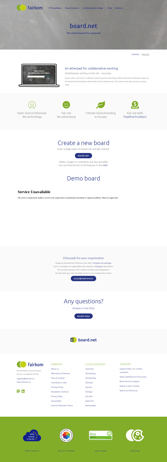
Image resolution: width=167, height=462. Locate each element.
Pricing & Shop (57, 387)
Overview (89, 368)
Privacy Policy (56, 396)
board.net (89, 400)
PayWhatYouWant (135, 116)
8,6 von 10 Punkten (66, 450)
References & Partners (60, 373)
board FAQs (83, 316)
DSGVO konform (32, 450)
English (145, 54)
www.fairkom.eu (24, 381)
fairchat (88, 387)
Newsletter (56, 391)
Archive (65, 391)
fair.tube (89, 396)
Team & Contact (58, 378)
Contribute (55, 382)
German (135, 54)
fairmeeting (90, 373)
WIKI (105, 165)
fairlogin (88, 391)
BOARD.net (83, 155)
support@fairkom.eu (25, 378)
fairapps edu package (102, 263)
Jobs (64, 382)
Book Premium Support (130, 381)
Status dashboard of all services (133, 376)
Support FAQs (125, 368)
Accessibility (56, 400)
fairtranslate (90, 405)
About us (55, 368)
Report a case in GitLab (129, 385)
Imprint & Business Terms (62, 405)
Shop (110, 8)
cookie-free (135, 450)
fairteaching (90, 378)
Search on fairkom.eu (129, 390)
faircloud (89, 382)
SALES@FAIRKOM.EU (83, 278)
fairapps (98, 266)
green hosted (100, 450)
